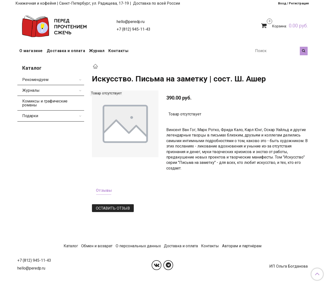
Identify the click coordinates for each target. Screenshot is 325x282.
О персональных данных (138, 246)
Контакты (118, 50)
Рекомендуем (35, 79)
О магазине (31, 50)
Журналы (31, 90)
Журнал (96, 50)
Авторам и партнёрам (241, 246)
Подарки (30, 115)
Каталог (71, 246)
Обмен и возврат (96, 246)
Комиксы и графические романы (44, 103)
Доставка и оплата (66, 50)
